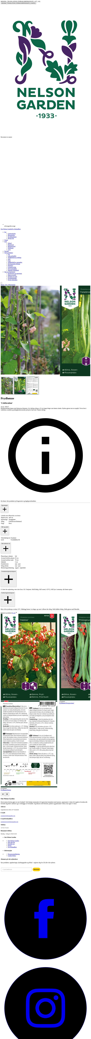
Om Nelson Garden (6, 229)
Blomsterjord (11, 246)
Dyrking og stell (12, 276)
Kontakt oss (11, 844)
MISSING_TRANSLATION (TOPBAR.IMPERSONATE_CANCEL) (18, 3)
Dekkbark (10, 248)
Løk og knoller (12, 256)
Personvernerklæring (14, 854)
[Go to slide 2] (20, 386)
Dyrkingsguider (12, 278)
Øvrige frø (11, 238)
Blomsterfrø (11, 235)
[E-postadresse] (16, 869)
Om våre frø (11, 842)
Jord (9, 259)
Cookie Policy (12, 855)
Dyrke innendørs (12, 280)
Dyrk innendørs (12, 268)
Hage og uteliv (12, 275)
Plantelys (10, 265)
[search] (1, 283)
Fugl (9, 260)
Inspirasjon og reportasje (15, 273)
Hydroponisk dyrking (14, 264)
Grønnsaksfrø (12, 233)
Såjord (10, 243)
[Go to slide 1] (7, 386)
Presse (9, 845)
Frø (9, 254)
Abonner (36, 869)
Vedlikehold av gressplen (15, 262)
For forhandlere (16, 229)
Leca (9, 249)
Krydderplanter (12, 237)
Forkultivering (12, 267)
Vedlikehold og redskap (14, 257)
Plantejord (11, 245)
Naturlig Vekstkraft (13, 270)
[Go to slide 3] (32, 386)
